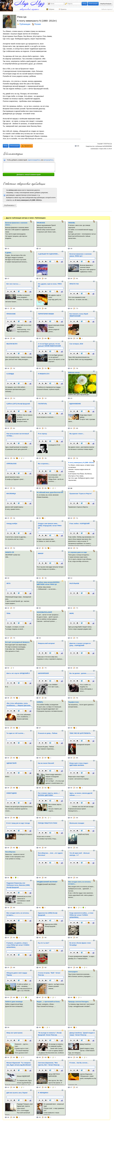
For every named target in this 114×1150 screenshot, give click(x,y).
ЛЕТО (8, 583)
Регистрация (93, 3)
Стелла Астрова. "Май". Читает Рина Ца (49, 974)
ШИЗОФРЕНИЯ (43, 673)
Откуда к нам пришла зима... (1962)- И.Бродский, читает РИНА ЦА (50, 526)
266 (71, 668)
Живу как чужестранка (14, 1033)
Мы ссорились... (44, 463)
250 (71, 727)
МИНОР (40, 553)
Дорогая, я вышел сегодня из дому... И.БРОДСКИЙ (80, 644)
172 (8, 308)
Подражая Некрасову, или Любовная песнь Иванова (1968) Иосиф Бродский (18, 885)
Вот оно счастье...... (13, 284)
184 (71, 278)
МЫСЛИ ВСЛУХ (11, 344)
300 (71, 548)
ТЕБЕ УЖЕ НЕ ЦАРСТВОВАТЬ (80, 733)
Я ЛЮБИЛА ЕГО (43, 374)
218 (71, 308)
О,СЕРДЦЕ (10, 374)
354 (8, 668)
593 (40, 1057)
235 (40, 458)
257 (40, 698)
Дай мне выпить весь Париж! (16, 1093)
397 (71, 1027)
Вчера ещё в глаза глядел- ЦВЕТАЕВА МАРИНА (78, 764)
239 (8, 548)
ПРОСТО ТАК (74, 284)
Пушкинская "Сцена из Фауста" (80, 493)
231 (71, 368)
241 (40, 578)
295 (8, 698)
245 (40, 638)
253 (40, 518)
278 (8, 518)
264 (40, 877)
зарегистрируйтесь (34, 160)
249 (8, 787)
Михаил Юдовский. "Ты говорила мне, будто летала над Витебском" (18, 1064)
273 (40, 308)
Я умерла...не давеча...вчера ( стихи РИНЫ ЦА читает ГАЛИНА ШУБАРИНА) (17, 945)
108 (71, 248)
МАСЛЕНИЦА (11, 493)
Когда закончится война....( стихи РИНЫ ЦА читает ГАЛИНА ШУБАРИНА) (81, 915)
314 (71, 578)
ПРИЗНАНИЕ (11, 314)
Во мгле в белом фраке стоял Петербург (80, 944)
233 (71, 638)
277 (71, 1087)
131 (8, 248)
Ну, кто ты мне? (43, 943)
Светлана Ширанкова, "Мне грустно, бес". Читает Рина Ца (48, 1064)
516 (71, 1057)
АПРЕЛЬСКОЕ (11, 463)
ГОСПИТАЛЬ (42, 404)
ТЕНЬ (8, 613)
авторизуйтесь (48, 160)
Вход (84, 3)
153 (40, 278)
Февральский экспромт (46, 643)
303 (40, 488)
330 (40, 817)
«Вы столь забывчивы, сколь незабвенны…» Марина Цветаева (18, 704)
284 (40, 787)
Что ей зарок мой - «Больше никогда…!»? (79, 854)
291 (71, 937)
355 (71, 787)
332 (8, 1057)
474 (8, 997)
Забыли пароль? (107, 9)
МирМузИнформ (105, 3)
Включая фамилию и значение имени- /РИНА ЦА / (80, 255)
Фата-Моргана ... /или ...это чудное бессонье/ (50, 854)
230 (8, 578)
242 (8, 608)
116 (40, 248)
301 (8, 458)
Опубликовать (9, 205)
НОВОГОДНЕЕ (11, 793)
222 (71, 428)
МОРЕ (71, 613)
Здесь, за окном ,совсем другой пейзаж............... (80, 794)
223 (8, 398)
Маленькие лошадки (76, 823)
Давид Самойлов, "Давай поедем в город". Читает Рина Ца (82, 1034)
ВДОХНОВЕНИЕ (75, 404)
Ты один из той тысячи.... (15, 733)
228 (71, 518)
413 (8, 1087)
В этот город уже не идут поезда (18, 823)
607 (40, 997)
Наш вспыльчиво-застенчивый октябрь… (17, 435)
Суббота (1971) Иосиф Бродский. (18, 404)
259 (71, 877)
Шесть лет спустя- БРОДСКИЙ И (18, 673)
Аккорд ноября (11, 523)
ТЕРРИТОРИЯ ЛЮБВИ (46, 314)
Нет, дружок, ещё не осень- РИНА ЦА (50, 285)
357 (71, 967)
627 (40, 1087)
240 (8, 368)
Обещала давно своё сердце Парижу (16, 974)
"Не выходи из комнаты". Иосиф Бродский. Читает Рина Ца (49, 1034)
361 (40, 907)
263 (40, 338)
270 (8, 967)
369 (71, 338)
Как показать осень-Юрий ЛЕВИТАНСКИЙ (78, 315)
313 (71, 698)
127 (8, 278)
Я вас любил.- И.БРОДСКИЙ (79, 523)
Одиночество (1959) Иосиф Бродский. (47, 914)
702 (8, 907)
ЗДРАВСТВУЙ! (11, 763)
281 (8, 877)
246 (40, 847)
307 (40, 548)
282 (40, 608)
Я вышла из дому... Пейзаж (47, 733)
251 (71, 847)
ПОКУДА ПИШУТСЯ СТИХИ (47, 823)
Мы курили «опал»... (76, 433)
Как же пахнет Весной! (46, 763)
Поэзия (37, 24)
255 (78, 146)
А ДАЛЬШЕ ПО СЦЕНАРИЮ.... (48, 254)
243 (40, 757)
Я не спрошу (42, 433)
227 (8, 488)
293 (8, 847)
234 (40, 668)
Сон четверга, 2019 (76, 344)
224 (71, 398)
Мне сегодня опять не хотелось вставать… (17, 914)
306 (40, 368)
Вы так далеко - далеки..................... (82, 673)
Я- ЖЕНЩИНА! (43, 1093)
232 (40, 428)
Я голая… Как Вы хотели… (79, 1063)
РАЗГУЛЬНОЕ (74, 583)
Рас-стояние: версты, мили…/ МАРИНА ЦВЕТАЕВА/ (48, 794)
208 (8, 338)
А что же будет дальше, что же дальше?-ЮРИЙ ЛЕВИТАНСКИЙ (49, 345)
